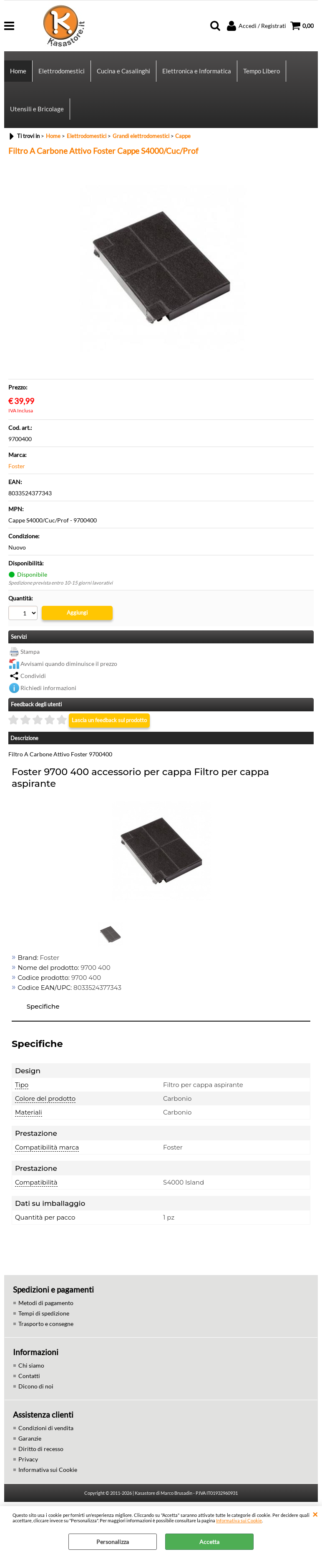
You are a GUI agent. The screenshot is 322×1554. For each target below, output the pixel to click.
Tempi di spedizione (43, 1313)
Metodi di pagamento (45, 1302)
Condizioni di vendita (45, 1427)
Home (18, 71)
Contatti (29, 1375)
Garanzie (29, 1438)
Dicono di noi (35, 1386)
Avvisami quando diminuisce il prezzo (68, 663)
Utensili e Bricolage (37, 109)
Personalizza (112, 1541)
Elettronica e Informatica (196, 71)
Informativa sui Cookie (239, 1520)
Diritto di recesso (40, 1448)
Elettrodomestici (61, 71)
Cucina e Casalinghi (123, 71)
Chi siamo (31, 1365)
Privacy (28, 1459)
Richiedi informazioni (48, 687)
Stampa (30, 651)
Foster (16, 465)
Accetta (209, 1541)
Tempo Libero (261, 71)
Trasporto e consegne (45, 1323)
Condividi (33, 675)
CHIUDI (315, 1514)
